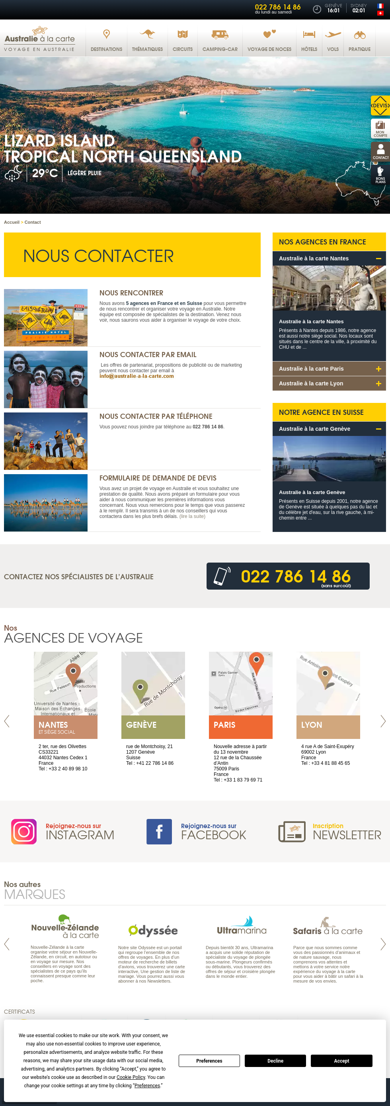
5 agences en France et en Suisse (164, 303)
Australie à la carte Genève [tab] (314, 429)
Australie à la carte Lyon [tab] (311, 383)
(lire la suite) (192, 516)
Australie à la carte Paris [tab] (311, 368)
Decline (275, 1061)
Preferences (209, 1061)
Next (383, 721)
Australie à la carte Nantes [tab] (314, 258)
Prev (7, 721)
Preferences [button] (147, 1085)
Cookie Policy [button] (131, 1077)
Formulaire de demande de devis (157, 477)
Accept (341, 1061)
